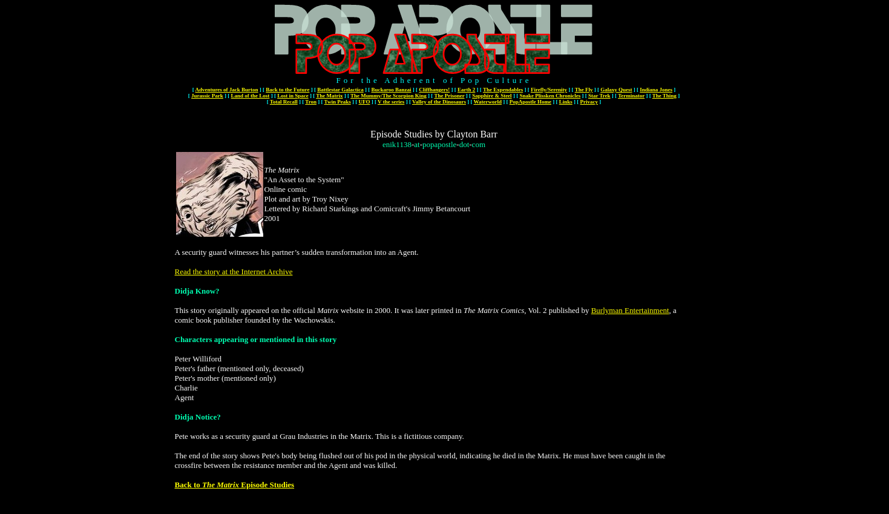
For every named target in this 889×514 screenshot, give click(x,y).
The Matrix (329, 96)
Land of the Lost (250, 96)
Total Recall (284, 102)
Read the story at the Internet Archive (234, 271)
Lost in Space (293, 96)
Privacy (589, 102)
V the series (391, 102)
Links (565, 102)
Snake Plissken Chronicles (549, 96)
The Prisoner (449, 96)
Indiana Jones (656, 90)
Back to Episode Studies (235, 484)
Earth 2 (466, 90)
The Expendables (503, 90)
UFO (364, 102)
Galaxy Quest (616, 90)
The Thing (664, 96)
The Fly (584, 90)
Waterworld (488, 102)
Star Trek (599, 96)
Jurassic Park (207, 96)
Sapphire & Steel (491, 96)
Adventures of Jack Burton (226, 90)
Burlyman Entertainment (630, 310)
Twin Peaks (337, 102)
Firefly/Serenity (549, 90)
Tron (311, 102)
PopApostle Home (530, 102)
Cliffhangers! (434, 90)
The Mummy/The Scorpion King (388, 96)
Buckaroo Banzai (391, 90)
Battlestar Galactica (340, 90)
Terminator (631, 96)
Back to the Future (287, 90)
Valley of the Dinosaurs (439, 102)
